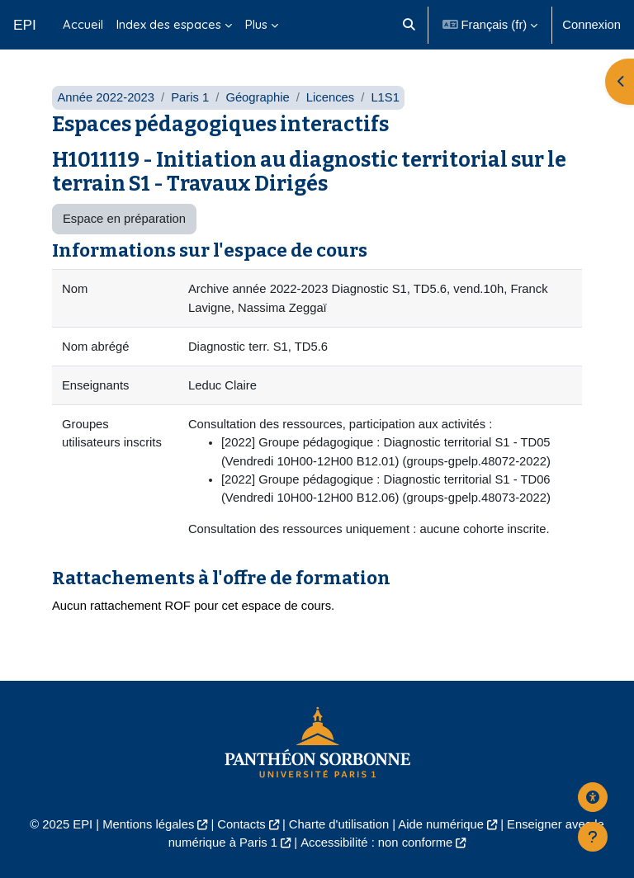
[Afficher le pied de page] (593, 837)
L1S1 (385, 97)
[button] (410, 25)
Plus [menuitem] (256, 24)
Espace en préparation (124, 218)
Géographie (257, 97)
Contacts (241, 824)
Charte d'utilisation (339, 824)
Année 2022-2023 (105, 97)
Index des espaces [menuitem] (168, 24)
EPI (24, 25)
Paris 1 (190, 97)
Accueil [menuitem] (83, 24)
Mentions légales (148, 824)
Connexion (591, 24)
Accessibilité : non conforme (376, 842)
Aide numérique (441, 824)
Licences (330, 97)
